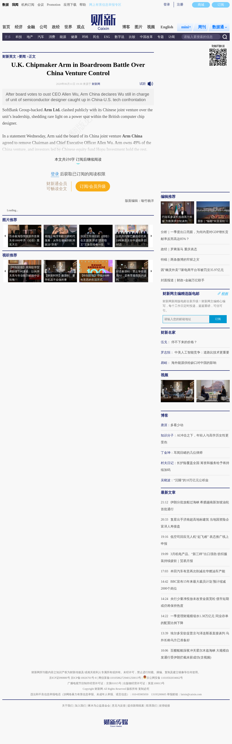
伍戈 (164, 342)
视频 (151, 27)
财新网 (96, 84)
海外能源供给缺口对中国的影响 (193, 363)
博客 (126, 27)
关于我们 (67, 705)
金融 (31, 27)
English (167, 27)
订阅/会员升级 (93, 186)
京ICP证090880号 (59, 677)
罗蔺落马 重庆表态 (183, 249)
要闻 (22, 56)
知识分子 (167, 435)
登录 (167, 4)
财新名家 (168, 332)
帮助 (82, 4)
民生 (96, 37)
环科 (85, 37)
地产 (30, 37)
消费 (52, 37)
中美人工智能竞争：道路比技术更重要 (202, 352)
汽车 (41, 37)
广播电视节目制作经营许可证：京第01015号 (94, 683)
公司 (43, 27)
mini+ (186, 27)
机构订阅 (27, 4)
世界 (68, 27)
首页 (6, 27)
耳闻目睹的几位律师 (188, 452)
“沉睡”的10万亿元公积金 (191, 480)
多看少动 (176, 425)
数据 (5, 4)
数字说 (119, 37)
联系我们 (151, 705)
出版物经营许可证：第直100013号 (143, 683)
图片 (138, 27)
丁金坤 (165, 452)
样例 (224, 293)
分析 (164, 232)
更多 (8, 37)
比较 (132, 37)
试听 (142, 84)
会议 (40, 4)
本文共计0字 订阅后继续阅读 (78, 159)
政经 (56, 27)
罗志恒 (165, 352)
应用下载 (70, 4)
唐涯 (164, 425)
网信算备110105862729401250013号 (120, 677)
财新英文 (9, 56)
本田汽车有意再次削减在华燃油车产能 (197, 571)
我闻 (15, 4)
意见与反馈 (119, 705)
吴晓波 (165, 480)
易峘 (164, 363)
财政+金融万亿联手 (190, 280)
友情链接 (164, 705)
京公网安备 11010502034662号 (163, 677)
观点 (81, 27)
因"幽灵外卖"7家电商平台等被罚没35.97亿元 (192, 270)
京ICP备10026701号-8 (84, 677)
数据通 (219, 27)
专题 (160, 37)
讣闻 (171, 37)
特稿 (164, 259)
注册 (180, 4)
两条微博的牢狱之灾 (184, 259)
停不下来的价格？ (184, 342)
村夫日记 (167, 463)
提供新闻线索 (135, 705)
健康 (74, 37)
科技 (19, 37)
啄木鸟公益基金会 (99, 705)
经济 (19, 27)
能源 (63, 37)
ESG (107, 37)
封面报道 (167, 280)
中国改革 (146, 37)
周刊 (202, 27)
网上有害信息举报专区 (105, 4)
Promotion (53, 4)
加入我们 (80, 705)
